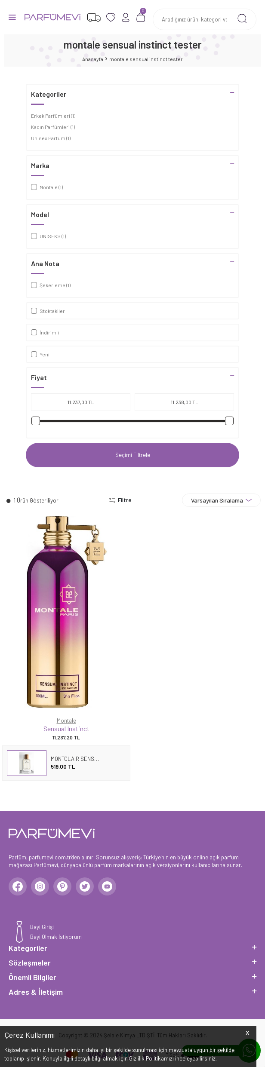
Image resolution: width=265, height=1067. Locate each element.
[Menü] (12, 16)
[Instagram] (40, 886)
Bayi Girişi (42, 926)
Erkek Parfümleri (53, 115)
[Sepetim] (141, 17)
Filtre (120, 499)
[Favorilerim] (94, 17)
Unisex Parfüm (51, 138)
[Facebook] (18, 886)
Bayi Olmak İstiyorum (56, 936)
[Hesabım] (125, 17)
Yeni (40, 354)
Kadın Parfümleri (53, 126)
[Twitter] (85, 886)
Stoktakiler (48, 311)
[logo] (52, 17)
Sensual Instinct (66, 728)
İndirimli (45, 332)
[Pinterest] (62, 886)
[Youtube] (107, 886)
